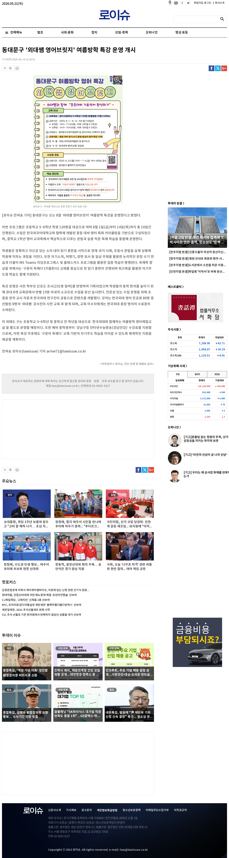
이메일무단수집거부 (157, 810)
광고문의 (87, 810)
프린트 (17, 68)
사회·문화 (67, 33)
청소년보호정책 (132, 810)
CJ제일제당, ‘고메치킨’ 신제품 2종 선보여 (26, 600)
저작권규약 (180, 810)
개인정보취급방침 (107, 810)
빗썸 (177, 374)
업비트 (197, 374)
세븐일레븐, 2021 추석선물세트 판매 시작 (26, 610)
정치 (94, 33)
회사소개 (218, 3)
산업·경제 (121, 33)
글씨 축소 (5, 68)
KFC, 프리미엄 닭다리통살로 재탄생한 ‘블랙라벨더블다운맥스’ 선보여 (41, 605)
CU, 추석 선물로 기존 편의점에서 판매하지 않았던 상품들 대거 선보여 (41, 614)
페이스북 (211, 68)
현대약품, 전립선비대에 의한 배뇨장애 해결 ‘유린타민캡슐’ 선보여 (39, 595)
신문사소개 (54, 810)
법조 (40, 33)
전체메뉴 (16, 33)
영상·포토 (181, 33)
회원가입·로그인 (203, 3)
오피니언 (152, 33)
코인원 (217, 374)
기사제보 (71, 810)
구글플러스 (224, 68)
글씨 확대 (10, 68)
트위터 (218, 68)
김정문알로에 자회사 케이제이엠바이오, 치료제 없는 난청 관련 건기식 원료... (45, 590)
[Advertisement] (41, 428)
